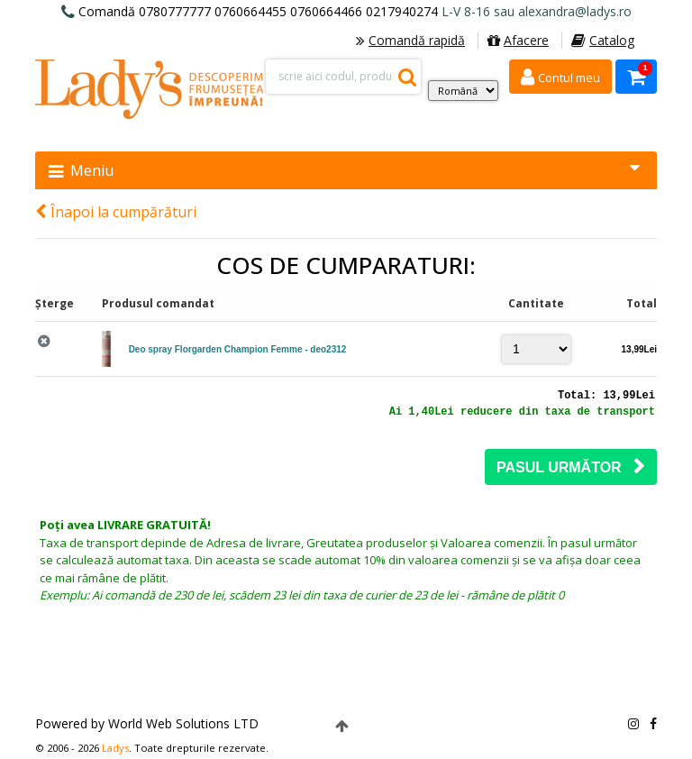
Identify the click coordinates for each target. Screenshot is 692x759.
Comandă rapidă (410, 40)
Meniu (344, 170)
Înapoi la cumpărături (115, 212)
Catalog (602, 40)
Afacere (518, 40)
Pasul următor (570, 467)
